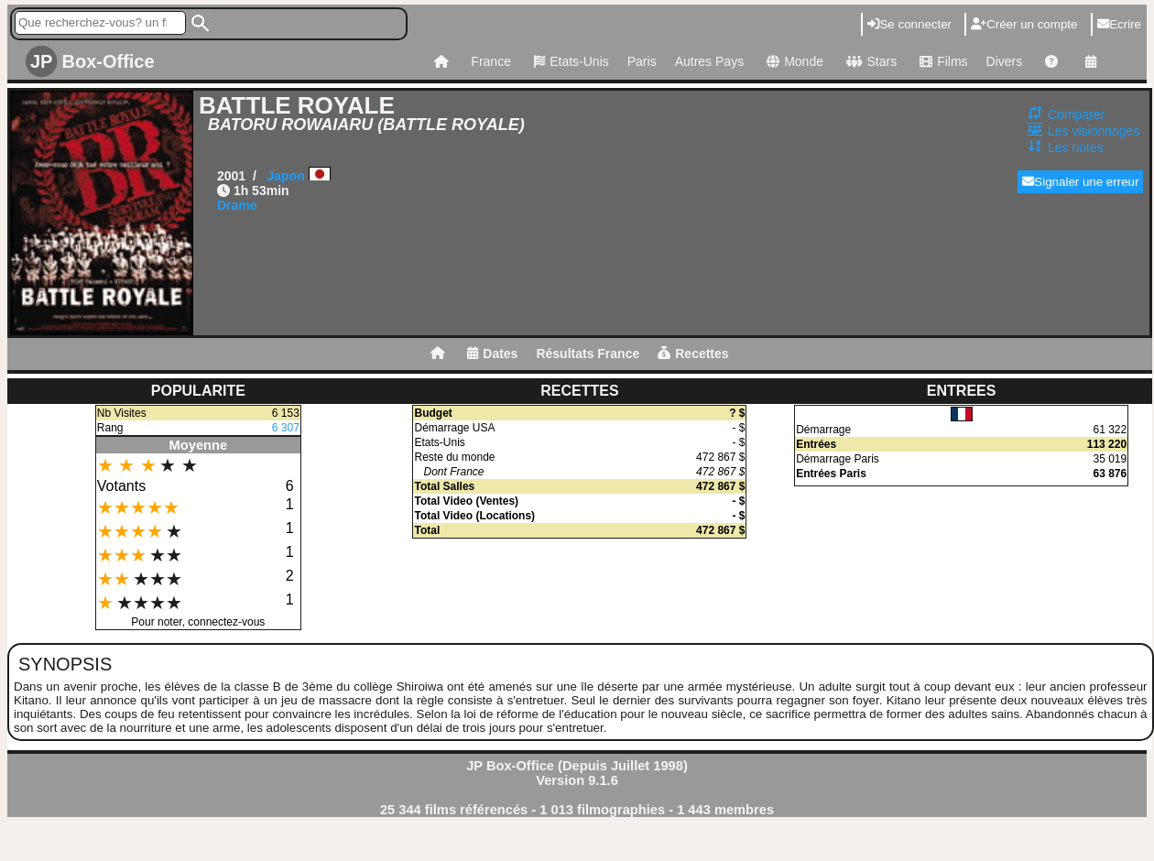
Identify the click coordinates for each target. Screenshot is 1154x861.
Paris (642, 61)
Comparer (1076, 114)
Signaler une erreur (1080, 182)
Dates (492, 353)
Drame (237, 205)
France (491, 61)
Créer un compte (1024, 24)
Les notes (1076, 147)
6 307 (285, 427)
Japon (285, 176)
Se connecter (909, 24)
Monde (792, 61)
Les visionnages (1093, 131)
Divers (1004, 61)
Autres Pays (709, 61)
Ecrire (1119, 24)
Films (941, 61)
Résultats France (587, 353)
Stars (869, 61)
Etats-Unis (569, 61)
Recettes (693, 353)
